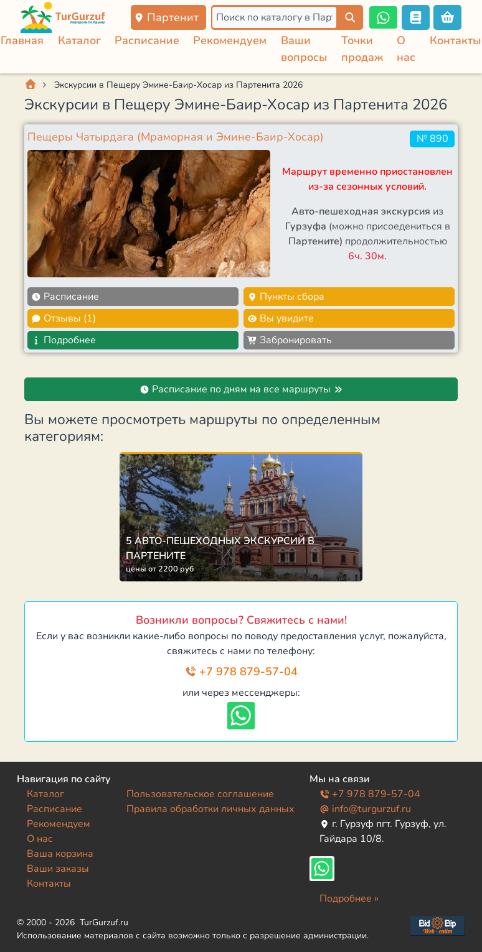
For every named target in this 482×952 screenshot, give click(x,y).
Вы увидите (280, 318)
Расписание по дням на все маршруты (241, 389)
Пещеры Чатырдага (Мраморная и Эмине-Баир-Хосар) (175, 136)
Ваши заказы (58, 869)
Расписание (147, 40)
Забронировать (289, 340)
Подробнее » (349, 898)
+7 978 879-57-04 (241, 671)
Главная (22, 40)
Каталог (79, 40)
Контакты (455, 40)
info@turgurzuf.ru (365, 809)
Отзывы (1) (63, 318)
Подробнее (63, 340)
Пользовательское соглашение (200, 794)
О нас (40, 839)
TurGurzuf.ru (104, 922)
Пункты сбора (285, 296)
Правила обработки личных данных (210, 809)
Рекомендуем (230, 40)
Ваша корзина (60, 854)
